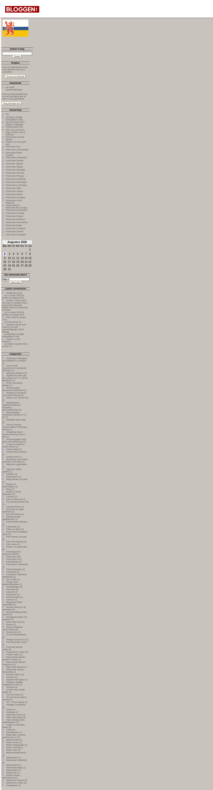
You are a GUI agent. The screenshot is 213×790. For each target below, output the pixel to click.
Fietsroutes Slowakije (15, 170)
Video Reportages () (16, 717)
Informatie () (12, 589)
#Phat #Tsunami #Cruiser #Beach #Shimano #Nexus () (14, 427)
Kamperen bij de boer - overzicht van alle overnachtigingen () (14, 328)
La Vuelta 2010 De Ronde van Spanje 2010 (13, 296)
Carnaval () (11, 497)
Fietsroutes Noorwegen (16, 182)
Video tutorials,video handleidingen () (13, 721)
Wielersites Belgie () (15, 767)
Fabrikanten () (13, 527)
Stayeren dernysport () (17, 679)
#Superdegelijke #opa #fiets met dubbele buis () (14, 440)
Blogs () (10, 489)
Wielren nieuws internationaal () (11, 776)
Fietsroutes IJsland (14, 191)
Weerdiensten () (14, 732)
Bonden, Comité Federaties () (11, 493)
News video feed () (15, 622)
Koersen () (11, 600)
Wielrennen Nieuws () (16, 780)
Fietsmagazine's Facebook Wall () (11, 553)
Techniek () (11, 687)
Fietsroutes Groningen (16, 234)
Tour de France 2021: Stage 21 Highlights (15, 123)
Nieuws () (11, 624)
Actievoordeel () (14, 449)
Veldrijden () (12, 712)
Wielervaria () (12, 773)
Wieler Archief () (14, 740)
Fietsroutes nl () (14, 559)
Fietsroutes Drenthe (15, 231)
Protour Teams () (14, 654)
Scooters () (11, 677)
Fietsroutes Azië (13, 146)
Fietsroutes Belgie (14, 225)
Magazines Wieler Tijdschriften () (12, 603)
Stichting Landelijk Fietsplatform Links (14, 118)
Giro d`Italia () (13, 579)
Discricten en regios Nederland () (13, 510)
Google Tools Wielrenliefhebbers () (12, 583)
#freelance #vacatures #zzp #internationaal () (14, 394)
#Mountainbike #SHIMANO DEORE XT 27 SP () (14, 414)
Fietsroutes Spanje (14, 167)
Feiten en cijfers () (15, 529)
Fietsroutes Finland (14, 216)
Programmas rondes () (17, 652)
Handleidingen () (14, 587)
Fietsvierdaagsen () (15, 569)
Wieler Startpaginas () (16, 745)
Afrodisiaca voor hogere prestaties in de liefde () (15, 460)
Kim (7, 114)
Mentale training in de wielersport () (14, 608)
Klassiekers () (13, 594)
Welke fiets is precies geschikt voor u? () (13, 736)
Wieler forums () (14, 742)
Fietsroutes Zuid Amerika (17, 150)
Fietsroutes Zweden (15, 160)
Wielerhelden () (13, 765)
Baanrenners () (13, 477)
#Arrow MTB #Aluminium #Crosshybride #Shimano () (14, 368)
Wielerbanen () (13, 757)
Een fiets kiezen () (15, 514)
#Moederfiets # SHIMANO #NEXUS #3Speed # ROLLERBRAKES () (12, 406)
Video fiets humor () (15, 715)
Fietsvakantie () (13, 562)
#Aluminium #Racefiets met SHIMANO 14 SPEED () (14, 360)
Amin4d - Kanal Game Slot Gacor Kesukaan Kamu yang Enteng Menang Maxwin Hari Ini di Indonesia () (15, 305)
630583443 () (14, 293)
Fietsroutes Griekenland (16, 210)
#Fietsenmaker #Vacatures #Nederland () (14, 389)
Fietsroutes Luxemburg (16, 185)
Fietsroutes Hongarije (15, 197)
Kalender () (11, 592)
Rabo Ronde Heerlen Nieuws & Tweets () (13, 658)
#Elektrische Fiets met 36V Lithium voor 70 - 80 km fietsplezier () (15, 378)
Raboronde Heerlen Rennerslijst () (13, 670)
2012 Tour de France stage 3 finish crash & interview (15, 132)
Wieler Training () (14, 747)
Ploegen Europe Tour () (17, 639)
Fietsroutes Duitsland (15, 219)
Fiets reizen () (13, 544)
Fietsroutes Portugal (15, 176)
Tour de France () (14, 694)
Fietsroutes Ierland (14, 194)
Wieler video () (13, 750)
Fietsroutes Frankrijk (15, 213)
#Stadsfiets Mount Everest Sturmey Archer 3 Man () (13, 434)
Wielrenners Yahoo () (16, 783)
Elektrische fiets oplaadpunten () (11, 518)
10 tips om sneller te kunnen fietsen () (13, 445)
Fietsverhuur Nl (14, 322)
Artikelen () (11, 474)
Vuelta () (10, 730)
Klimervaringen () (14, 597)
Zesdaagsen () (13, 785)
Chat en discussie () (15, 499)
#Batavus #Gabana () (16, 373)
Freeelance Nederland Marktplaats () (14, 575)
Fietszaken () (12, 572)
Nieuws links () (13, 632)
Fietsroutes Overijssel (15, 228)
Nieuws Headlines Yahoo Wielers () (12, 628)
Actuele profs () (13, 457)
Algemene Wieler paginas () (12, 470)
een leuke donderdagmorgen (14, 88)
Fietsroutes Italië (13, 188)
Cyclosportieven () (15, 507)
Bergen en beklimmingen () (10, 485)
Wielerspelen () (13, 770)
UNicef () (10, 709)
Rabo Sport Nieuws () (16, 667)
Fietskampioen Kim (14, 127)
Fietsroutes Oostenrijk (16, 179)
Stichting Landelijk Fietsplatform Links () (12, 683)
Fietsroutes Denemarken (17, 222)
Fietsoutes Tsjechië (14, 164)
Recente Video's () (15, 674)
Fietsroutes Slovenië (15, 173)
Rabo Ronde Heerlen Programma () (13, 663)
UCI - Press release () (16, 702)
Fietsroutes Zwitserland (16, 157)
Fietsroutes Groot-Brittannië (14, 201)
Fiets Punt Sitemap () (16, 542)
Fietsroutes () (13, 557)
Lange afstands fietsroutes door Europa (16, 206)
